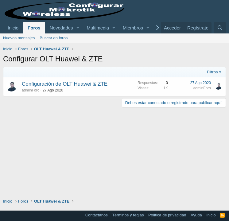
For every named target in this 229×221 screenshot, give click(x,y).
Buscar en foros (54, 38)
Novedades (61, 27)
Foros (34, 27)
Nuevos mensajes (19, 38)
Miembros (133, 27)
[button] (77, 27)
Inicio (13, 27)
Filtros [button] (212, 72)
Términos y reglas (128, 215)
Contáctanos (96, 215)
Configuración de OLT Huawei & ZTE (64, 84)
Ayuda (196, 215)
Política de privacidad (167, 215)
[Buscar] (220, 27)
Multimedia (98, 27)
